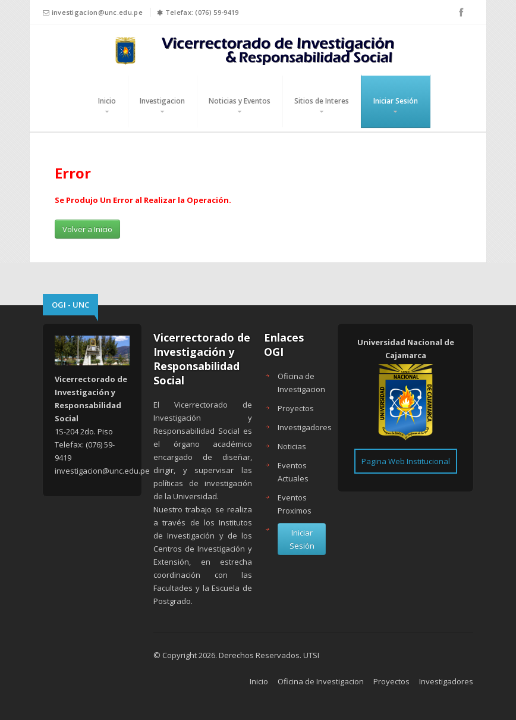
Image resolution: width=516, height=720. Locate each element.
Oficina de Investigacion (321, 681)
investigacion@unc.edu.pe (97, 12)
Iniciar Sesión (395, 101)
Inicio (107, 101)
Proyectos (296, 408)
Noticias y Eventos (239, 101)
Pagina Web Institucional (405, 461)
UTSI (311, 655)
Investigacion (162, 101)
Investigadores (305, 427)
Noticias (292, 446)
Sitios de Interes (321, 101)
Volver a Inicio (87, 229)
